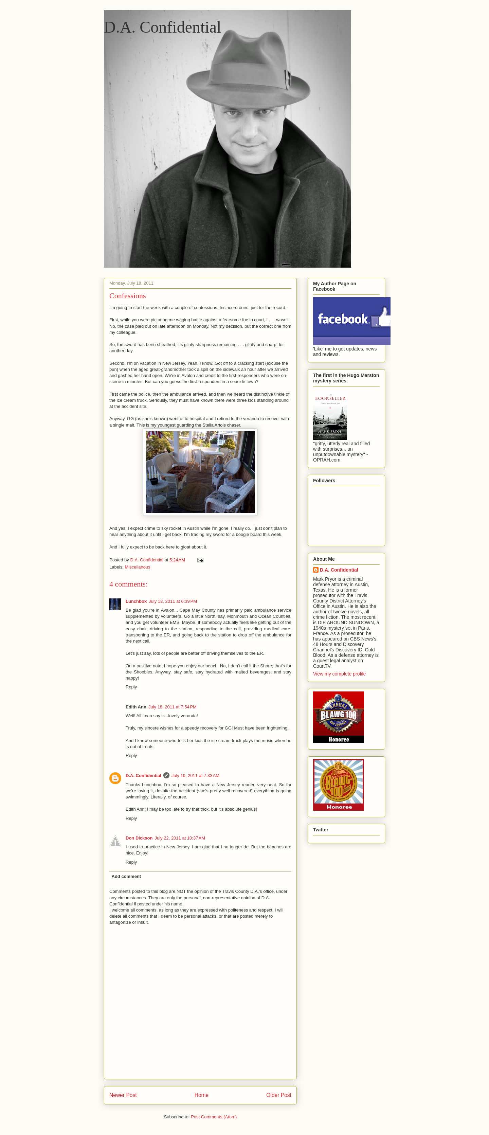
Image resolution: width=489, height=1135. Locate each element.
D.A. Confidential (162, 27)
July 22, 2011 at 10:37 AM (180, 838)
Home (202, 1095)
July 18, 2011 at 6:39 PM (173, 601)
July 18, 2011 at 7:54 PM (172, 706)
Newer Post (123, 1095)
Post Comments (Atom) (214, 1116)
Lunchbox (136, 601)
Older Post (278, 1095)
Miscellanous (137, 567)
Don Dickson (139, 838)
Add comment (126, 876)
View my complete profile (339, 674)
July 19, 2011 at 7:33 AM (195, 775)
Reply (131, 686)
